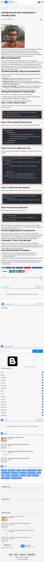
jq (3, 475)
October (22, 383)
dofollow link (32, 473)
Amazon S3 (12, 470)
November (22, 380)
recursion (36, 475)
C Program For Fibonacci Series (15, 437)
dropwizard (8, 267)
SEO (40, 470)
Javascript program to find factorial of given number (20, 451)
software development (11, 8)
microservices (27, 267)
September (22, 385)
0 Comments (39, 304)
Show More (39, 419)
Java (14, 267)
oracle (23, 475)
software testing (6, 478)
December (22, 377)
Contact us (23, 554)
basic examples (6, 473)
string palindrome (17, 478)
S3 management (32, 470)
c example (15, 473)
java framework (19, 267)
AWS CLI (5, 470)
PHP (24, 470)
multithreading (15, 475)
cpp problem (23, 473)
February (22, 396)
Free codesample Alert (22, 559)
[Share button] (26, 271)
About (16, 554)
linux (8, 475)
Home (2, 8)
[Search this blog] (16, 351)
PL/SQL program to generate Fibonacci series (19, 458)
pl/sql (29, 475)
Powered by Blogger (18, 366)
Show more (38, 287)
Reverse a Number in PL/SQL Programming (18, 444)
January (22, 375)
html (39, 473)
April (22, 393)
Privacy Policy (31, 554)
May (22, 372)
